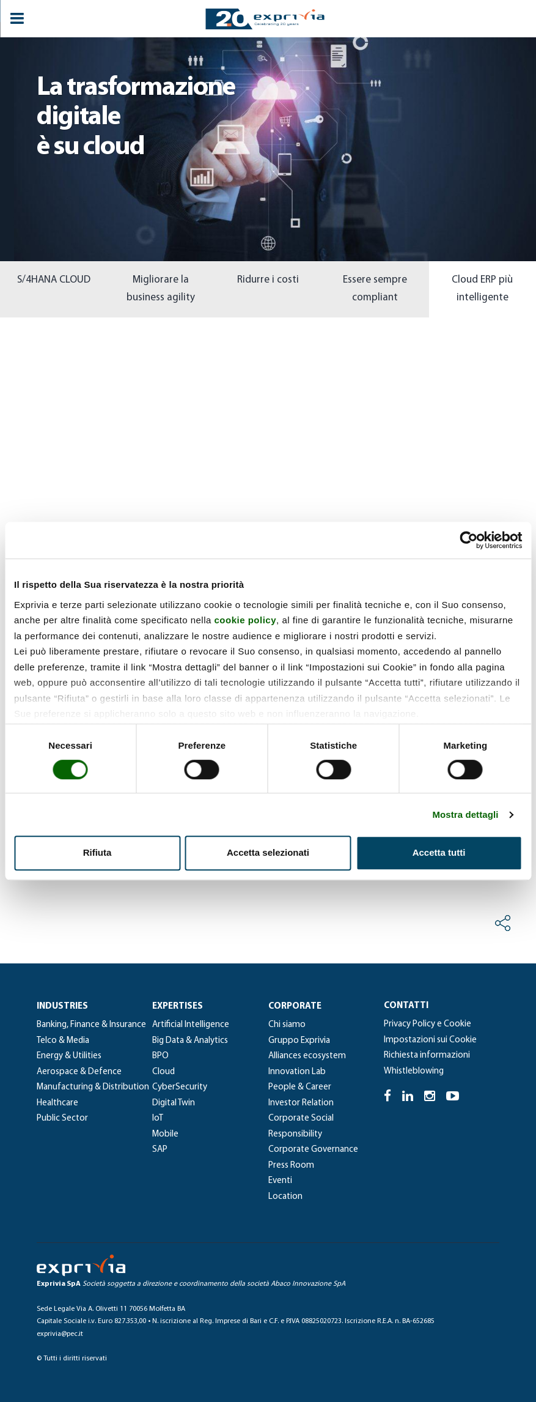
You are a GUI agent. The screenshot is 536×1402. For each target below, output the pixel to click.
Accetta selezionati (268, 852)
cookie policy (246, 620)
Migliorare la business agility (161, 289)
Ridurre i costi (268, 280)
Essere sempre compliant (375, 289)
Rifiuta (97, 852)
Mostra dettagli (465, 814)
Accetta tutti (439, 852)
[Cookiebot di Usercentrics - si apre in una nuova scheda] (468, 540)
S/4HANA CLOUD (53, 280)
